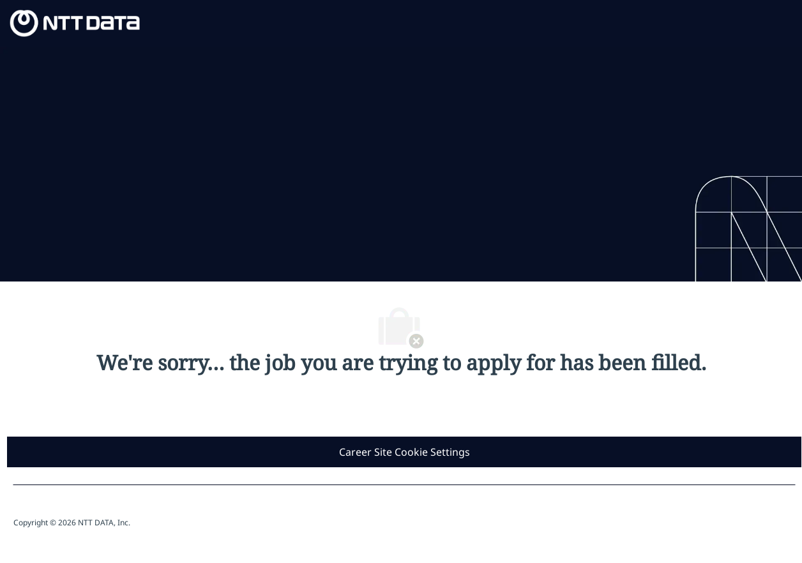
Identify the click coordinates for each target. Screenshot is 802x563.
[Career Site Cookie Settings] (404, 452)
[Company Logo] (75, 22)
